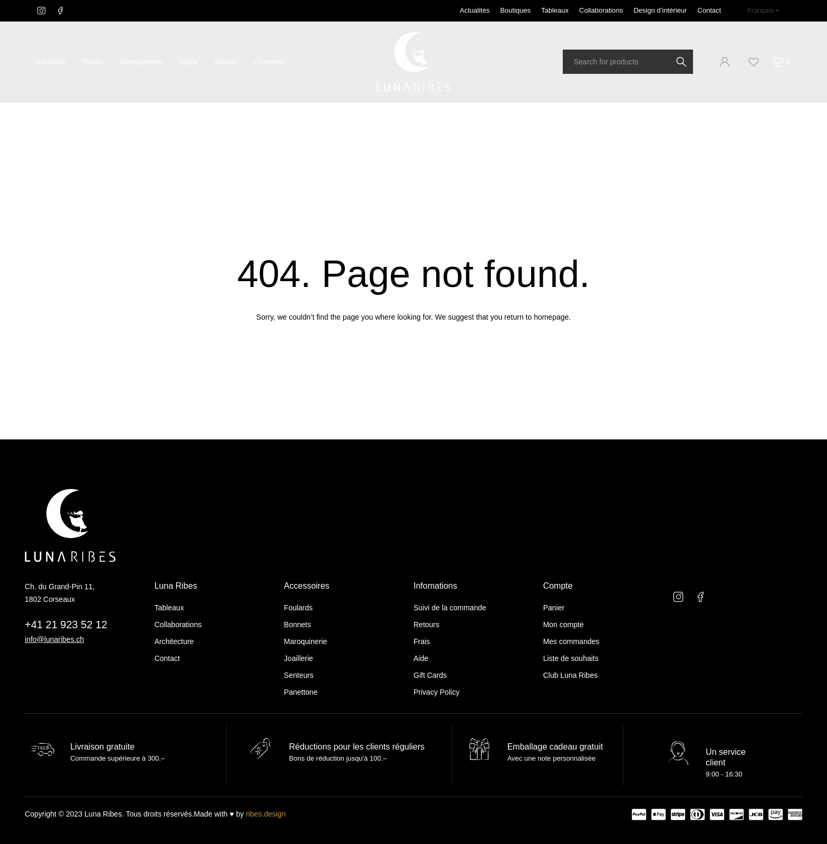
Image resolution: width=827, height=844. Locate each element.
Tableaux (555, 10)
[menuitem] (763, 10)
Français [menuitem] (760, 10)
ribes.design (266, 814)
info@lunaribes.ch (54, 639)
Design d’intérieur (660, 10)
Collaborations (601, 10)
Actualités (474, 10)
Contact (709, 10)
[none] (763, 10)
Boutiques (515, 10)
